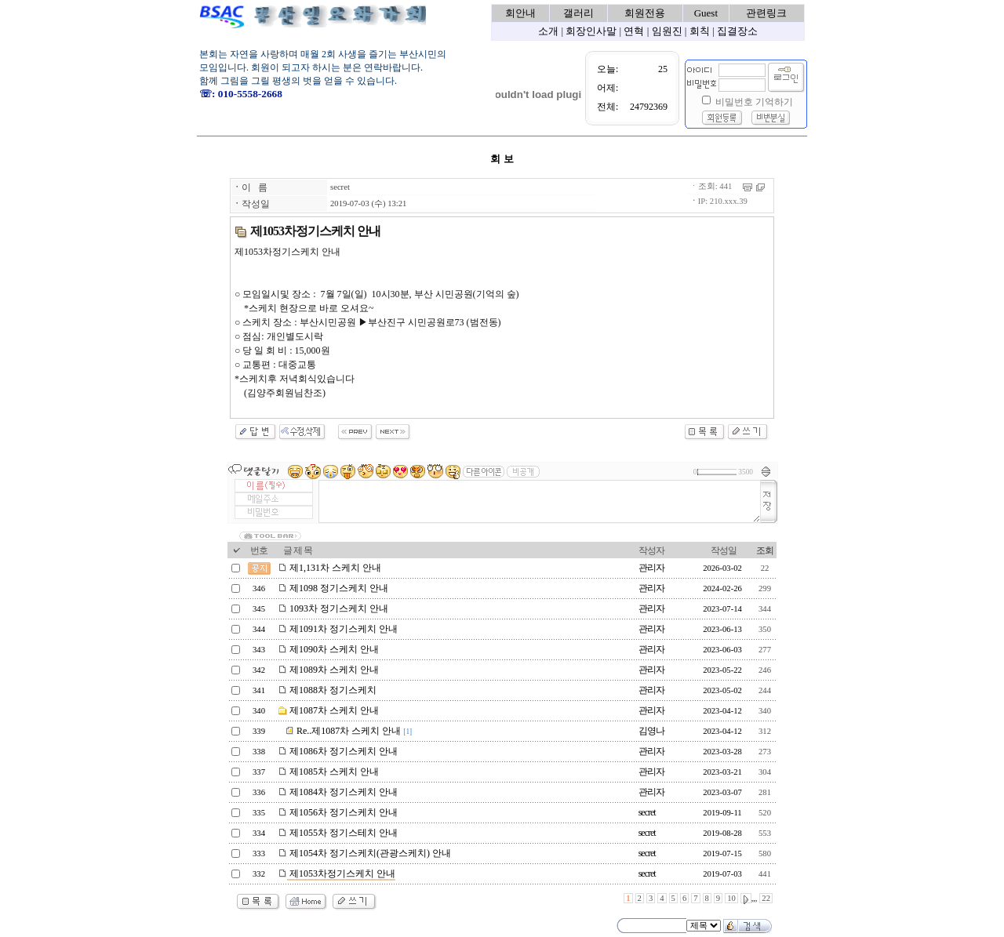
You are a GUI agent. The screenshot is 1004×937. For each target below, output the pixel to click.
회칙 (699, 31)
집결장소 (737, 31)
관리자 (651, 567)
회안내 (520, 13)
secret (340, 187)
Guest (706, 13)
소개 (548, 31)
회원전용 (644, 13)
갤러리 (578, 13)
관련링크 (766, 13)
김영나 (651, 730)
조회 (764, 550)
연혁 (634, 31)
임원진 (667, 31)
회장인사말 (591, 31)
